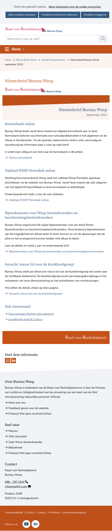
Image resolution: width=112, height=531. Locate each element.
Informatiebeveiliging (74, 512)
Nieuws (13, 431)
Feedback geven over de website (28, 408)
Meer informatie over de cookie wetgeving (75, 7)
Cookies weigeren (95, 15)
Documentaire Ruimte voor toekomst (31, 314)
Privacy (30, 512)
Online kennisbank (18, 158)
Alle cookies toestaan (21, 15)
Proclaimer (54, 512)
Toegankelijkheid (14, 512)
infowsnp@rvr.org (18, 486)
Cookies (41, 512)
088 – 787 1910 (16, 482)
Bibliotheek (15, 447)
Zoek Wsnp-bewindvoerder (25, 442)
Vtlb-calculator (17, 436)
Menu (18, 49)
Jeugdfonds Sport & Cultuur (25, 319)
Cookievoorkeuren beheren (59, 15)
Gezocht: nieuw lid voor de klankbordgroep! (33, 294)
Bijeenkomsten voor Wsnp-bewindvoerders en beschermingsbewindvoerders (54, 251)
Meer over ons (17, 402)
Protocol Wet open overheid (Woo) (29, 414)
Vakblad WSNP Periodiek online (27, 200)
